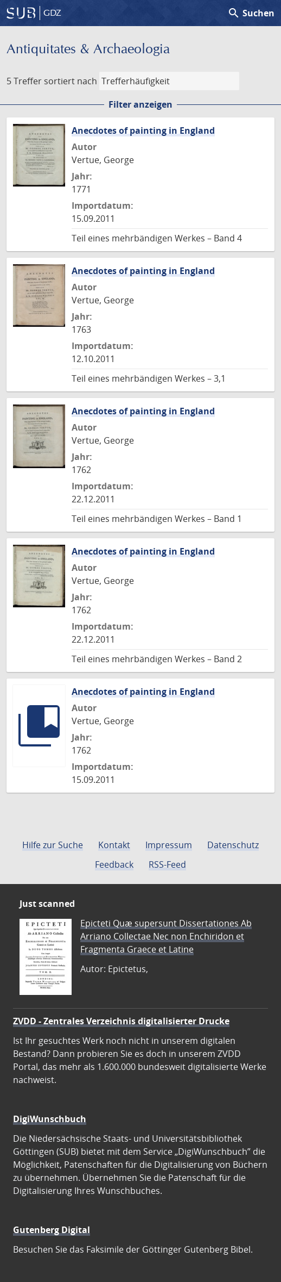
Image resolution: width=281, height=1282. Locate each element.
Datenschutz (233, 845)
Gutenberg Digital (51, 1230)
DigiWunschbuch (49, 1119)
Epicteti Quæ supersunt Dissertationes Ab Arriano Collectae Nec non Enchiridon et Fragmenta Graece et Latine (166, 936)
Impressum (168, 845)
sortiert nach (70, 81)
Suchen (250, 13)
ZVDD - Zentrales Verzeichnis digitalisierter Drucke (121, 1021)
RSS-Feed (167, 864)
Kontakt (114, 845)
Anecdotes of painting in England (143, 130)
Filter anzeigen (140, 104)
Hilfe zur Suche (52, 845)
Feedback (114, 864)
